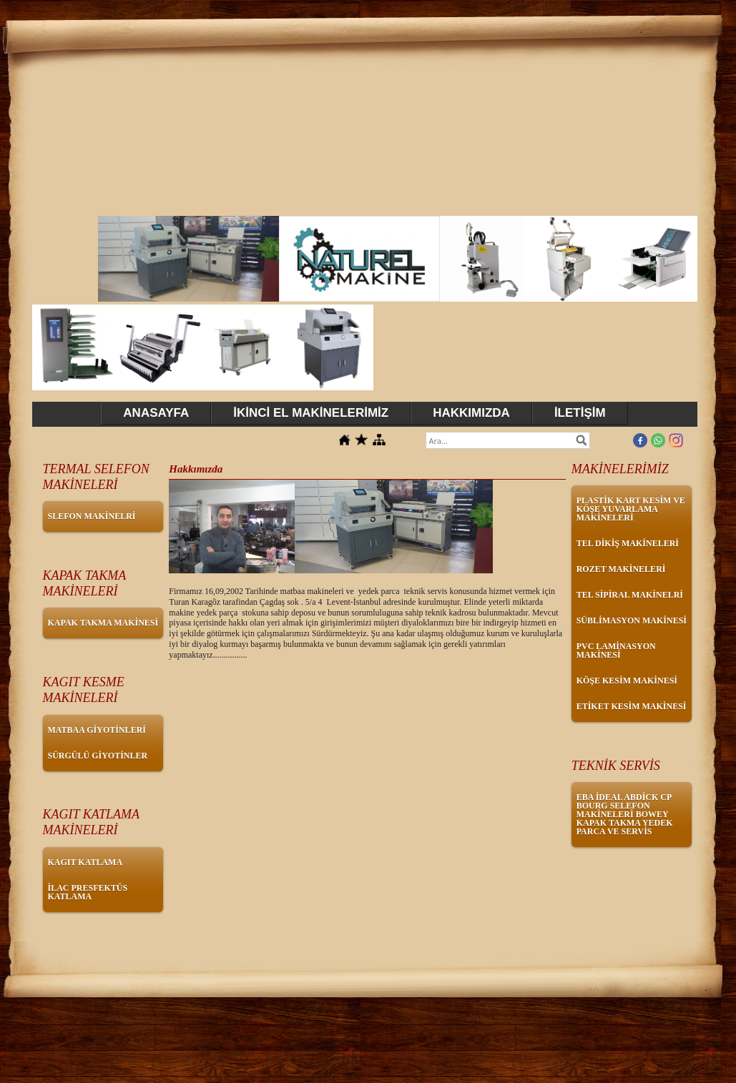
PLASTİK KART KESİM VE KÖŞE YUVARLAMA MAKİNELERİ (630, 509)
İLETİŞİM (580, 413)
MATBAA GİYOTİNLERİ (97, 730)
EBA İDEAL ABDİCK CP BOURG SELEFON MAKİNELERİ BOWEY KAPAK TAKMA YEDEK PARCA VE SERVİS (624, 814)
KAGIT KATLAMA (85, 862)
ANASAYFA (156, 413)
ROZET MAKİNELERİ (621, 569)
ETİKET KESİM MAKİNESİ (631, 706)
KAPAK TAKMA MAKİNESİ (103, 623)
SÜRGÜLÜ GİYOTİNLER (98, 756)
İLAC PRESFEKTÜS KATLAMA (88, 892)
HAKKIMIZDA (471, 413)
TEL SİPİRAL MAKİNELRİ (629, 595)
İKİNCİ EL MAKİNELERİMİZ (310, 413)
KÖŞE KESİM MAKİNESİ (626, 681)
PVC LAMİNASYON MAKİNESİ (616, 650)
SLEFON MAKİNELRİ (92, 516)
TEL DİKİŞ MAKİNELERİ (627, 543)
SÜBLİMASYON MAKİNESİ (631, 620)
